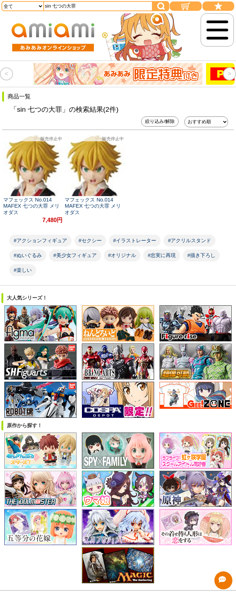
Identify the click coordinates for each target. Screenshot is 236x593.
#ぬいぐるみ (28, 251)
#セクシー (90, 236)
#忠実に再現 (162, 251)
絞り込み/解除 (160, 121)
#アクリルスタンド (189, 236)
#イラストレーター (135, 236)
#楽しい (23, 266)
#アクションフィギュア (40, 236)
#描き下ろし (201, 251)
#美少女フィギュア (75, 251)
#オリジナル (122, 251)
